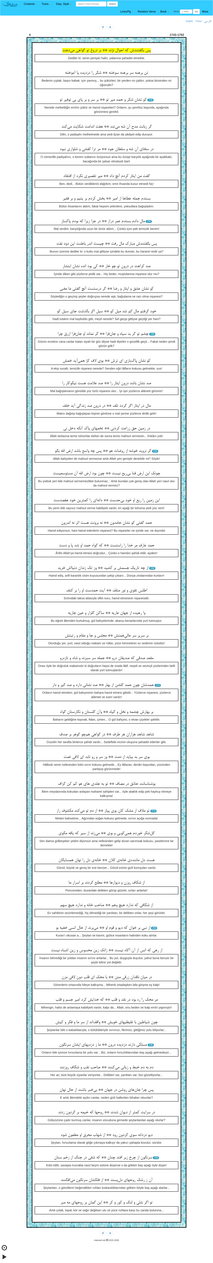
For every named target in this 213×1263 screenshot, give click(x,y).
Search (112, 4)
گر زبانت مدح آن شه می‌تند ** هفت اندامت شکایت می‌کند (106, 126)
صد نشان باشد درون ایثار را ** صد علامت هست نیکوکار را (106, 383)
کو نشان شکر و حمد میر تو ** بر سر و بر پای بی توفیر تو (103, 99)
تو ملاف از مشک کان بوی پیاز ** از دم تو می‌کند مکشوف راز (102, 810)
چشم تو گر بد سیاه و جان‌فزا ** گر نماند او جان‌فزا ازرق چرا (103, 334)
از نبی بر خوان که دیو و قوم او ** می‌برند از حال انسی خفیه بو (103, 928)
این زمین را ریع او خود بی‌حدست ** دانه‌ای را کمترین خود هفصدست (106, 500)
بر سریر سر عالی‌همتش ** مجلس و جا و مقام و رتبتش (106, 635)
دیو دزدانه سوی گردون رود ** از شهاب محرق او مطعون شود (106, 1135)
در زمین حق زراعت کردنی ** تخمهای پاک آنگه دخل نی (106, 428)
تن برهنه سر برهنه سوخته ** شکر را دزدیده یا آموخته (106, 73)
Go (196, 11)
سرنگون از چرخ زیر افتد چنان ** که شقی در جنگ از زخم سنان (103, 1157)
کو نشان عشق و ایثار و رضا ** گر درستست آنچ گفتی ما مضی (107, 288)
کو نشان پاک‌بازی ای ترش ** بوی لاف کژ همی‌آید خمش (106, 360)
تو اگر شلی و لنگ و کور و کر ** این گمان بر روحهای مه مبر (106, 1202)
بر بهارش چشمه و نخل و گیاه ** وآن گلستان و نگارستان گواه (106, 712)
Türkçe (198, 21)
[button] (30, 4)
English (189, 21)
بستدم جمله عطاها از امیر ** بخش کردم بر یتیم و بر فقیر (106, 198)
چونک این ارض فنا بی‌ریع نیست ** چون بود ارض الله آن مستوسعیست (106, 473)
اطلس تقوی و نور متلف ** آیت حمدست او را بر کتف (106, 590)
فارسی (207, 21)
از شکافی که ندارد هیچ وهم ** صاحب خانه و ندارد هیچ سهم (106, 905)
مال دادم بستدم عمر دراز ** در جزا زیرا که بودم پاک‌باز (103, 221)
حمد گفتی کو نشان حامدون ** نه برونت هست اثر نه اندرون (106, 523)
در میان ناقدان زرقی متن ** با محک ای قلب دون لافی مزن (106, 977)
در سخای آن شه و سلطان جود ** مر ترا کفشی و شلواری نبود (106, 149)
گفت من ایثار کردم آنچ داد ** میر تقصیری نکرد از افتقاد (106, 176)
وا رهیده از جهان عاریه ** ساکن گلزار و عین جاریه (106, 613)
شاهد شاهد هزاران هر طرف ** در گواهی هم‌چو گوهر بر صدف (106, 734)
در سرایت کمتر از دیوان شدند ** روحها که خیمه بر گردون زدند (106, 1112)
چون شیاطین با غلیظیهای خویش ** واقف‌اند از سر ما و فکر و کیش (106, 1022)
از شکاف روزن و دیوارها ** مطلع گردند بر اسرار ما (106, 882)
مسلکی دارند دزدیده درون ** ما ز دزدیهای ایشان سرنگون (103, 1044)
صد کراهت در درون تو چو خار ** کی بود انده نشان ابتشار (106, 266)
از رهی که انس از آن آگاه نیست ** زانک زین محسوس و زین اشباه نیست (106, 950)
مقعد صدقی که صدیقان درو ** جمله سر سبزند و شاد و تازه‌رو (106, 658)
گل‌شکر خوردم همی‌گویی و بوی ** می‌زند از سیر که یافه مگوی (106, 833)
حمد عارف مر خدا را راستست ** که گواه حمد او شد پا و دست (106, 545)
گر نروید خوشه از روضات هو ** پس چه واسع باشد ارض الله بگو (103, 451)
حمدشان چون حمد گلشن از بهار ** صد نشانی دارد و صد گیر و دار (103, 685)
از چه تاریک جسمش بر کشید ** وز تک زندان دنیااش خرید (103, 568)
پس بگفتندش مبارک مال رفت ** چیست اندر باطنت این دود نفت (106, 243)
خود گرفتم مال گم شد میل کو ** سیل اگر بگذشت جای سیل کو (106, 311)
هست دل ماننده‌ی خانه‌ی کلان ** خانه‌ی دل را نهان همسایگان (106, 860)
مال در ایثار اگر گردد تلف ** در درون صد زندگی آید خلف (106, 405)
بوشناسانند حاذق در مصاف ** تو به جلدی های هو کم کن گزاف (106, 784)
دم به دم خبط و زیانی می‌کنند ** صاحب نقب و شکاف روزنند (106, 1067)
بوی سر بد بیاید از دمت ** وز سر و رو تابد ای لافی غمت (106, 757)
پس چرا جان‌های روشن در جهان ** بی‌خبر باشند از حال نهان (106, 1090)
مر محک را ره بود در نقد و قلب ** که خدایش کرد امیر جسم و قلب (106, 999)
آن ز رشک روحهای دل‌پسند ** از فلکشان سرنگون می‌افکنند (106, 1180)
